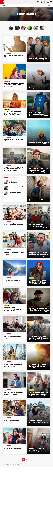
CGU (12, 469)
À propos (18, 469)
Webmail (44, 2)
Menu (51, 2)
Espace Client (48, 2)
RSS (24, 469)
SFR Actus (3, 5)
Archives (6, 469)
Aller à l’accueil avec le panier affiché (41, 2)
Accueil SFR (2, 2)
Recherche (38, 2)
